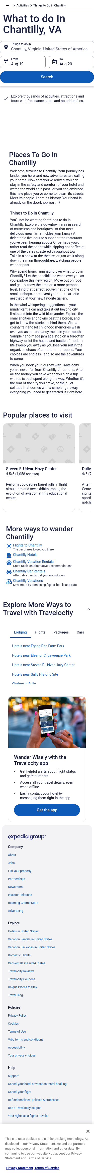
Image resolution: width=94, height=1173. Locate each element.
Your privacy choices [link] (22, 1055)
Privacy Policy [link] (17, 1015)
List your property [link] (19, 871)
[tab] (20, 632)
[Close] (87, 1131)
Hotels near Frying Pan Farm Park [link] (38, 646)
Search (47, 77)
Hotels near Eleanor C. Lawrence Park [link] (41, 655)
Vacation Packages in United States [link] (31, 947)
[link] (47, 547)
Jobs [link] (11, 863)
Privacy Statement (19, 1168)
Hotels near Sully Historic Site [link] (35, 674)
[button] (47, 609)
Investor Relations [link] (20, 895)
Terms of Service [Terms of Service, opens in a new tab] (46, 1168)
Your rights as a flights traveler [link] (28, 1116)
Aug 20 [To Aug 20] (66, 64)
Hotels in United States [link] (23, 931)
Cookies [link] (13, 1023)
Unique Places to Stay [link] (22, 987)
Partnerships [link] (16, 879)
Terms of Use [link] (17, 1031)
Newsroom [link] (15, 887)
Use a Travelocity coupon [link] (24, 1108)
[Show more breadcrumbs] (7, 5)
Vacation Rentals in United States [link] (30, 939)
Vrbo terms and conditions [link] (25, 1039)
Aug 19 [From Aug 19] (17, 64)
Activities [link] (23, 5)
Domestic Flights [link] (19, 955)
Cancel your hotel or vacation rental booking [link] (37, 1084)
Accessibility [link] (16, 1047)
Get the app (47, 810)
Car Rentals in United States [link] (26, 963)
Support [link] (13, 1076)
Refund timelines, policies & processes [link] (33, 1100)
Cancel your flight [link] (19, 1092)
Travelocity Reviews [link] (21, 971)
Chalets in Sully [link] (24, 684)
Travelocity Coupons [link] (21, 979)
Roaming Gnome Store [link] (23, 903)
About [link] (12, 855)
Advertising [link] (15, 911)
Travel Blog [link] (15, 995)
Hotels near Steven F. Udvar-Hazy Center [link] (43, 665)
